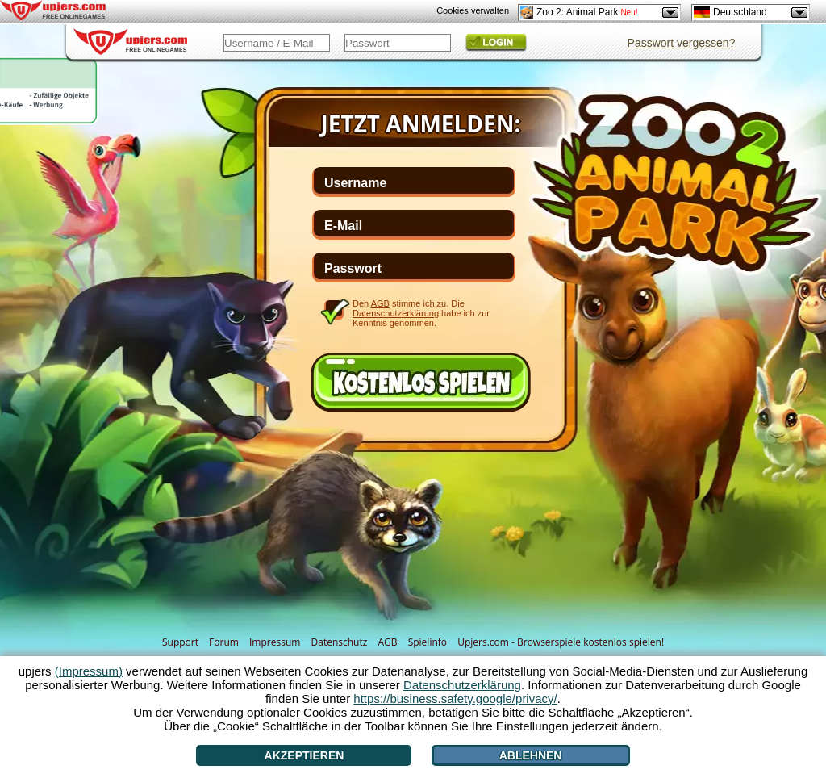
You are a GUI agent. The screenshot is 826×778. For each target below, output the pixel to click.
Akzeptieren (304, 755)
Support (180, 642)
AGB (387, 642)
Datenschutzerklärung (396, 313)
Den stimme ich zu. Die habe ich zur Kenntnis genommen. (421, 313)
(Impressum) (89, 671)
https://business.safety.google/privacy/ (455, 698)
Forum (224, 642)
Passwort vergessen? (682, 42)
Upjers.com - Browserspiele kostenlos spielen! (560, 642)
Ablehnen (530, 755)
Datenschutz (339, 642)
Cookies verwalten (472, 10)
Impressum (274, 642)
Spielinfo (427, 642)
